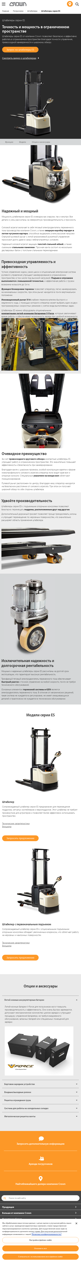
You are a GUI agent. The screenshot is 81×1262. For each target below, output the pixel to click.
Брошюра (6, 826)
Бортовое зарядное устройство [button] (19, 1084)
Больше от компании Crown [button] (16, 1212)
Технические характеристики (16, 823)
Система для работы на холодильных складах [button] (26, 1108)
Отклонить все (40, 1248)
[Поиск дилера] (70, 4)
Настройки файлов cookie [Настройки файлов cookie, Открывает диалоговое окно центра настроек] (40, 1240)
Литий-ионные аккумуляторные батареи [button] (24, 999)
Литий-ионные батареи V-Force (19, 1006)
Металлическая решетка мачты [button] (19, 1116)
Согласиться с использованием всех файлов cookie (40, 1256)
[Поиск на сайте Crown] (77, 4)
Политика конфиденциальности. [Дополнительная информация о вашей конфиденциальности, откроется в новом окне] (46, 1234)
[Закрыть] (76, 1223)
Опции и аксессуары (41, 142)
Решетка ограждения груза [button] (17, 1100)
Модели (22, 142)
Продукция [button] (8, 1207)
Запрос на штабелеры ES (20, 49)
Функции (9, 142)
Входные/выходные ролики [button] (17, 1092)
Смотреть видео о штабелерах (19, 58)
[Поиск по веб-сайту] (40, 1198)
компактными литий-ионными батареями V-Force (27, 313)
